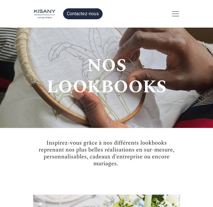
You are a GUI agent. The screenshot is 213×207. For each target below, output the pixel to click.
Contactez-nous (83, 13)
